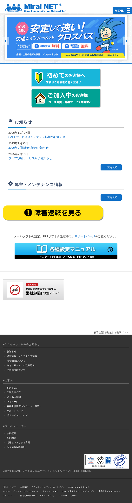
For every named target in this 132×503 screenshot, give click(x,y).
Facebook (63, 495)
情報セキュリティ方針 (18, 442)
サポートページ (85, 236)
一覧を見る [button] (111, 167)
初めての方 (12, 387)
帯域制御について (16, 360)
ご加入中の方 (14, 392)
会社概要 (11, 433)
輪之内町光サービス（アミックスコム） (37, 495)
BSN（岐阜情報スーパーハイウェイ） (78, 491)
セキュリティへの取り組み (21, 365)
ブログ (74, 495)
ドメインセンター (50, 491)
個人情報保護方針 (16, 447)
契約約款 (11, 437)
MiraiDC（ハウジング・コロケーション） (21, 491)
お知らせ (11, 351)
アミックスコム (9, 495)
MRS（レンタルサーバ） (79, 487)
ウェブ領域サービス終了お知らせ (30, 158)
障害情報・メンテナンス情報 (22, 356)
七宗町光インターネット (109, 491)
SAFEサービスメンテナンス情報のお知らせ (36, 137)
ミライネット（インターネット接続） (48, 487)
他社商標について (16, 370)
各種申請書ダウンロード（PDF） (24, 406)
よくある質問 (14, 397)
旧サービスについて (17, 415)
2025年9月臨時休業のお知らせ (28, 147)
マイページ (12, 401)
